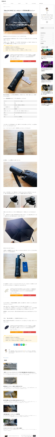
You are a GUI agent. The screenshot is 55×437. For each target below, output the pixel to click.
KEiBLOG (4, 1)
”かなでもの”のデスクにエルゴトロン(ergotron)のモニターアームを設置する (47, 69)
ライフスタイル (34, 3)
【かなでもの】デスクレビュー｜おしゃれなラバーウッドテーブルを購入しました (47, 57)
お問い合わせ (41, 3)
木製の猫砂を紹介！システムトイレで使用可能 (11, 398)
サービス (12, 3)
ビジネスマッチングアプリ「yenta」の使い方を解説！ (12, 407)
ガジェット (4, 3)
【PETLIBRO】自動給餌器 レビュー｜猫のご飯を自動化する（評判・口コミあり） (47, 93)
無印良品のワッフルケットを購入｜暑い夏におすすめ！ (12, 379)
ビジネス (19, 3)
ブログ (26, 3)
